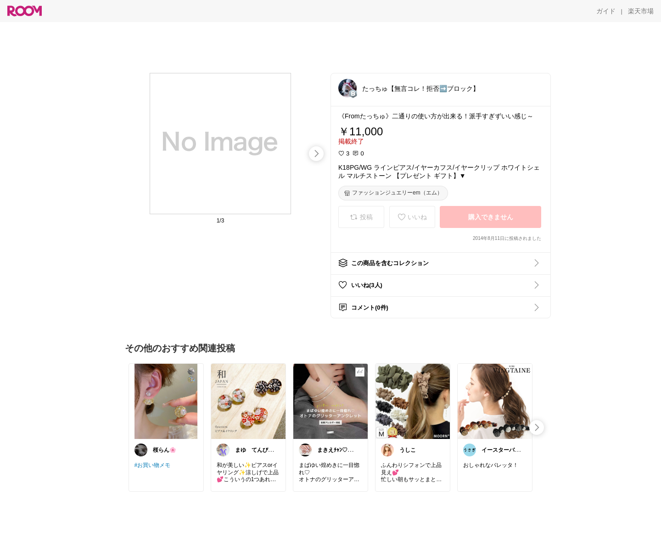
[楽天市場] (641, 11)
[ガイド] (606, 11)
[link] (166, 401)
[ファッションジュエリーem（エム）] (393, 193)
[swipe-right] (316, 153)
